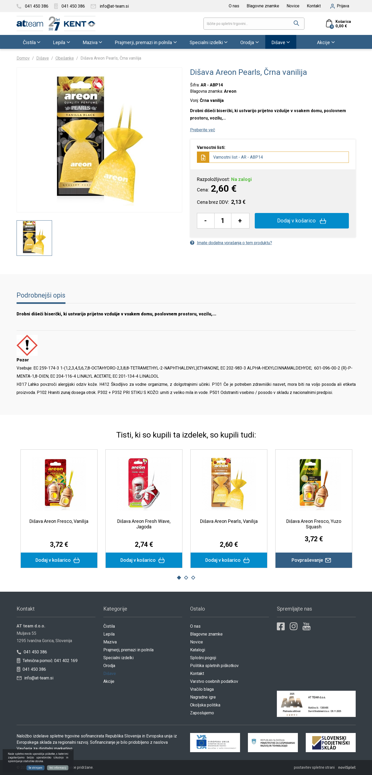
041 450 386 (32, 651)
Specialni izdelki (206, 42)
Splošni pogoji (203, 657)
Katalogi (197, 649)
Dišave (278, 42)
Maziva (90, 42)
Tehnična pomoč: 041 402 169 (47, 660)
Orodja (247, 42)
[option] (34, 238)
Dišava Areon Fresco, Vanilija (58, 521)
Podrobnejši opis (41, 295)
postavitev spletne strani (314, 767)
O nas (234, 5)
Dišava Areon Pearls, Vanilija (229, 521)
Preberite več (202, 129)
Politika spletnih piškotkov (214, 665)
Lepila (59, 42)
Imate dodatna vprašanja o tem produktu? (231, 243)
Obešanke (64, 58)
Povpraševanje (314, 560)
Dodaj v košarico (301, 220)
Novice (293, 5)
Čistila (29, 42)
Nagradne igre (203, 697)
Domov (23, 58)
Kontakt (314, 5)
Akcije (323, 42)
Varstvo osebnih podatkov (214, 681)
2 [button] (186, 578)
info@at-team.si (35, 677)
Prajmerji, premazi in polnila (143, 42)
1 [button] (179, 578)
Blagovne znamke (263, 5)
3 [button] (193, 578)
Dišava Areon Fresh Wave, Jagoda (143, 523)
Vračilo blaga (202, 689)
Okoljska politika (205, 705)
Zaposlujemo (202, 712)
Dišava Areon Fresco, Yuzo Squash (313, 523)
